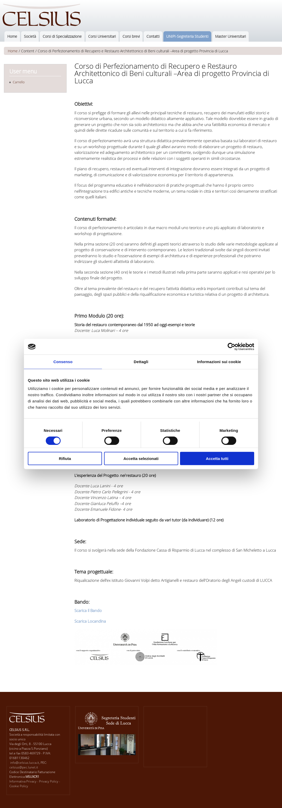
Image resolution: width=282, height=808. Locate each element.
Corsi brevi (131, 36)
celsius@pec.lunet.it (23, 767)
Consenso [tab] (62, 361)
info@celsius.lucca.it (24, 762)
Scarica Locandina (90, 621)
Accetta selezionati (140, 458)
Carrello (19, 82)
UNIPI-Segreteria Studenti (187, 36)
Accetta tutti (217, 458)
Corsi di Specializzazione (62, 36)
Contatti (152, 36)
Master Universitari (230, 36)
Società (30, 36)
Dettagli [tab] (141, 361)
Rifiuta (65, 458)
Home (12, 36)
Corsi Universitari (102, 36)
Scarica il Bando (88, 610)
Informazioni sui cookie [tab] (219, 361)
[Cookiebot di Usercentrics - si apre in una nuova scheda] (231, 347)
